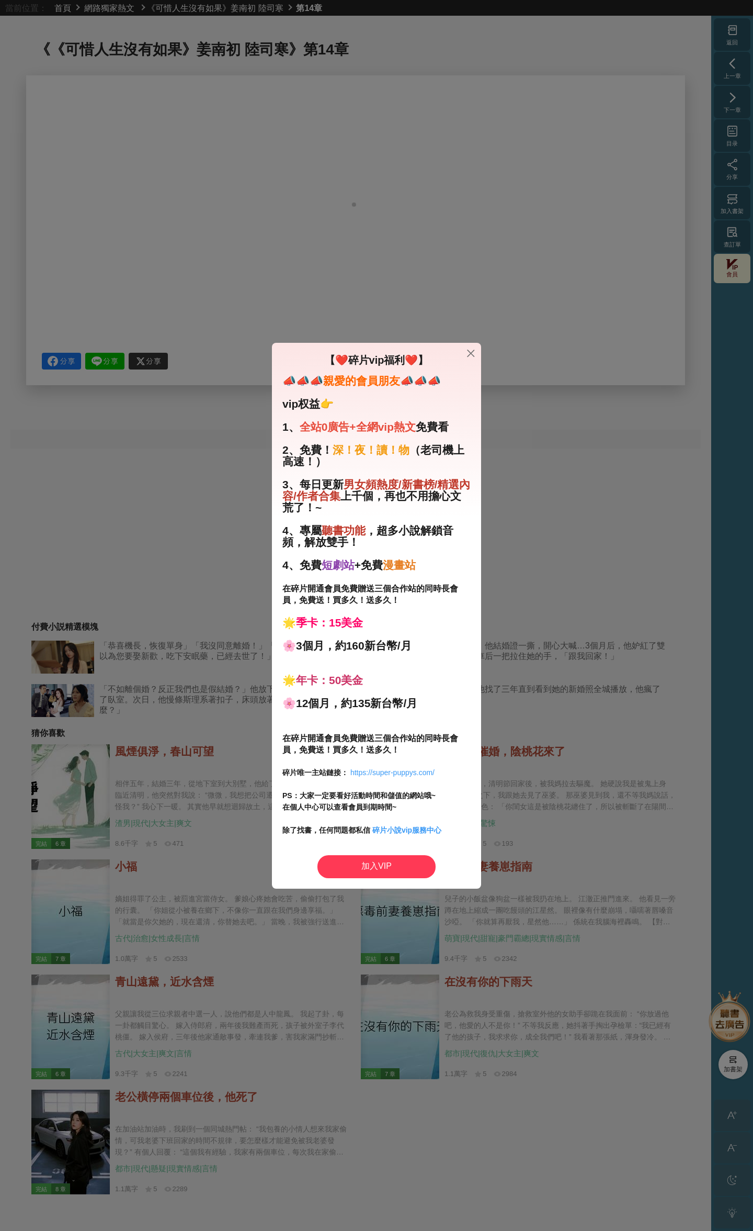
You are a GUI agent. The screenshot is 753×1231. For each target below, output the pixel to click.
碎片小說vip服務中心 (406, 830)
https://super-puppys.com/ (392, 772)
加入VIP (376, 865)
